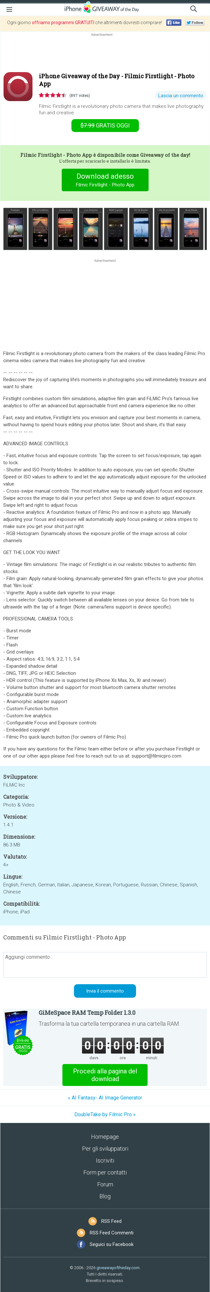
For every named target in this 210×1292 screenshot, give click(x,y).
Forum (105, 1184)
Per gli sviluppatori (105, 1148)
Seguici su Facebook (111, 1244)
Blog (105, 1196)
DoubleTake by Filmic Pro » (105, 1114)
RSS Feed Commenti (111, 1233)
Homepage (105, 1136)
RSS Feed (111, 1221)
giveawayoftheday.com (118, 1267)
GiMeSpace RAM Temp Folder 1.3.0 (87, 1012)
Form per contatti (105, 1172)
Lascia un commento (180, 96)
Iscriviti (105, 1160)
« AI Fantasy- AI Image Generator (105, 1098)
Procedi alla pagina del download (105, 1075)
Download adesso (105, 180)
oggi (105, 125)
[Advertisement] (105, 53)
